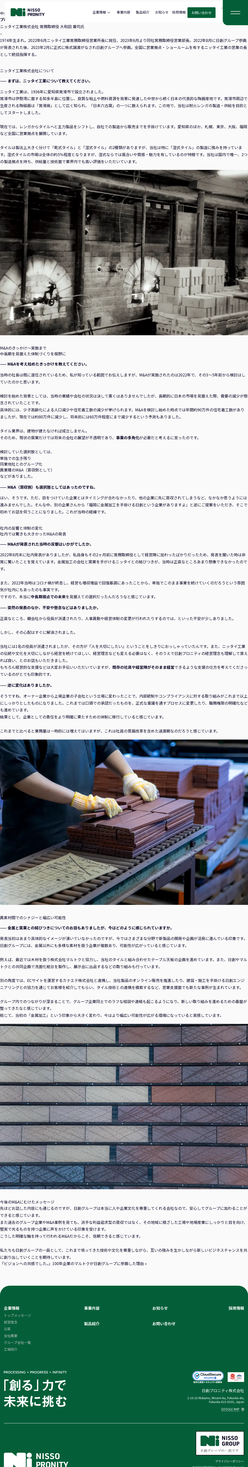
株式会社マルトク (65, 959)
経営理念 (10, 1322)
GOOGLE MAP (232, 1409)
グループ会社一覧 (17, 1342)
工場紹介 (10, 1349)
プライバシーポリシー (229, 1461)
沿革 (7, 1328)
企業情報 (99, 12)
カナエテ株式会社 (78, 980)
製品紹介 (142, 12)
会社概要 (10, 1335)
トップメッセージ (17, 1315)
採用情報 (179, 12)
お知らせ (162, 12)
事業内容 (123, 12)
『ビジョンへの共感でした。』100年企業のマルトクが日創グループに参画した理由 (72, 1263)
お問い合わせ (201, 12)
